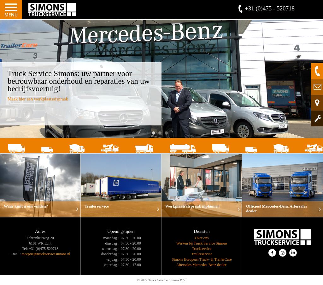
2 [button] (161, 134)
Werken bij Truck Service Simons (201, 243)
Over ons (202, 238)
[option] (161, 79)
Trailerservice (201, 254)
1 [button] (155, 134)
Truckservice (201, 248)
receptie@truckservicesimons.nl (46, 254)
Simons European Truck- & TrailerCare (202, 259)
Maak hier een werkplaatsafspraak (38, 99)
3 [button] (168, 134)
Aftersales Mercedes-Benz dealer (201, 265)
